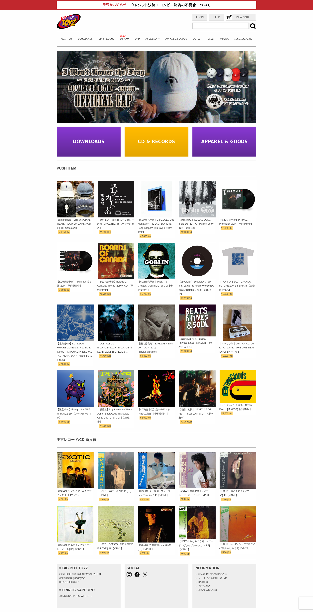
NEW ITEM (66, 39)
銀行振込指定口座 (208, 590)
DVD (137, 39)
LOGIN (200, 17)
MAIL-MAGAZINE (243, 39)
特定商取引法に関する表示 (212, 574)
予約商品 (224, 39)
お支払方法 (204, 586)
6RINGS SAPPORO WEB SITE (75, 596)
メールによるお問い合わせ (212, 578)
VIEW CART (242, 17)
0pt (68, 232)
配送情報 (203, 582)
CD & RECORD (106, 39)
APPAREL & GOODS (176, 39)
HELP (216, 17)
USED (211, 39)
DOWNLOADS (85, 39)
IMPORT (124, 39)
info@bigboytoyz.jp (75, 578)
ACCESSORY (153, 39)
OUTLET (197, 39)
